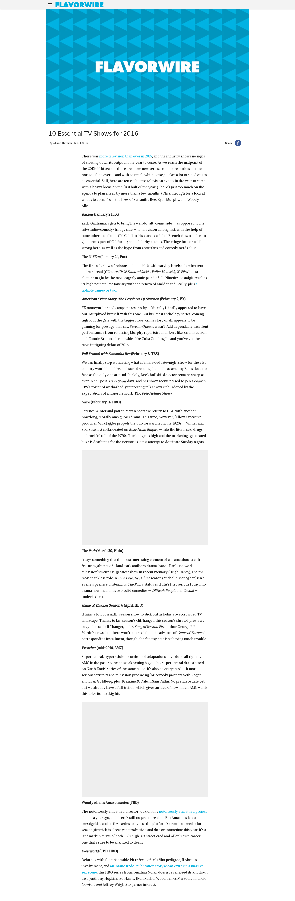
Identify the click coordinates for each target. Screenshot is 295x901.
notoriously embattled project (183, 811)
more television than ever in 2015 (125, 156)
